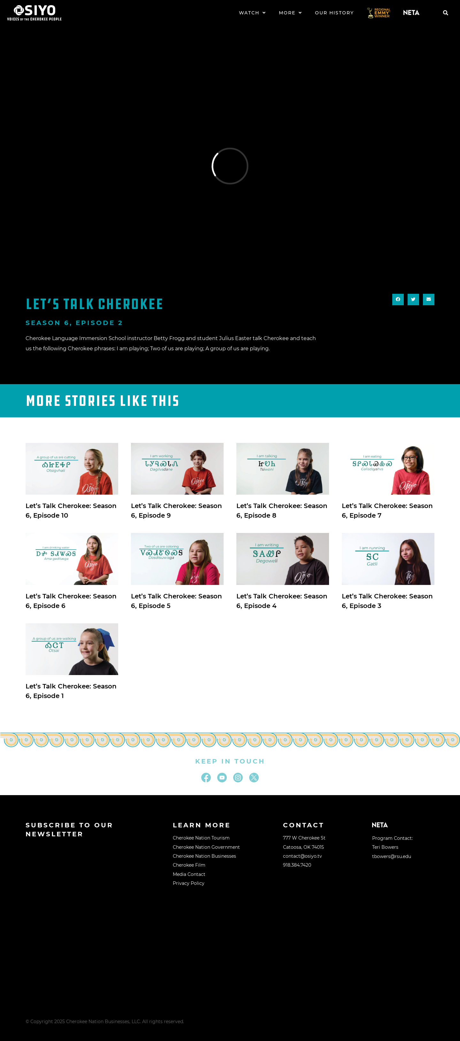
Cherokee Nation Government (206, 847)
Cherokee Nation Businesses (204, 856)
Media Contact (189, 874)
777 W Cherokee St (304, 838)
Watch (252, 13)
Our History (334, 13)
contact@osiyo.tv (302, 856)
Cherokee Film (189, 865)
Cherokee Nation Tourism (201, 838)
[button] (445, 12)
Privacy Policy (188, 883)
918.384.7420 (297, 865)
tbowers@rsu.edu (391, 856)
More (290, 13)
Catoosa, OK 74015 (303, 847)
